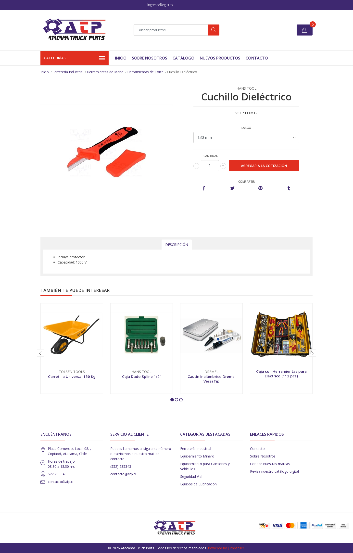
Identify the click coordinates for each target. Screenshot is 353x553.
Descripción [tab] (176, 244)
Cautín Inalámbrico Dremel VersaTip (212, 378)
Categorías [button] (74, 58)
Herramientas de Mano (105, 72)
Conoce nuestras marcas (270, 463)
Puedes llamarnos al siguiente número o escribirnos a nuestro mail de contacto (140, 453)
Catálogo (183, 58)
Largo (246, 128)
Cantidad (210, 156)
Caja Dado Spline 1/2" (141, 376)
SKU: (238, 113)
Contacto (257, 58)
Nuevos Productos (220, 58)
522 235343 (57, 474)
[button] (172, 399)
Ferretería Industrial (67, 72)
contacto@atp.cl (61, 481)
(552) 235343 (120, 466)
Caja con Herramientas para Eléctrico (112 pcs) (281, 373)
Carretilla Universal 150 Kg (72, 376)
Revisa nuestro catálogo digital (274, 471)
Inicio (120, 58)
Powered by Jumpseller (226, 548)
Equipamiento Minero (197, 456)
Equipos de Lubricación (198, 484)
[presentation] (40, 353)
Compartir (246, 182)
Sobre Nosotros (149, 58)
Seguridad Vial (191, 476)
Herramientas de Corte (145, 72)
